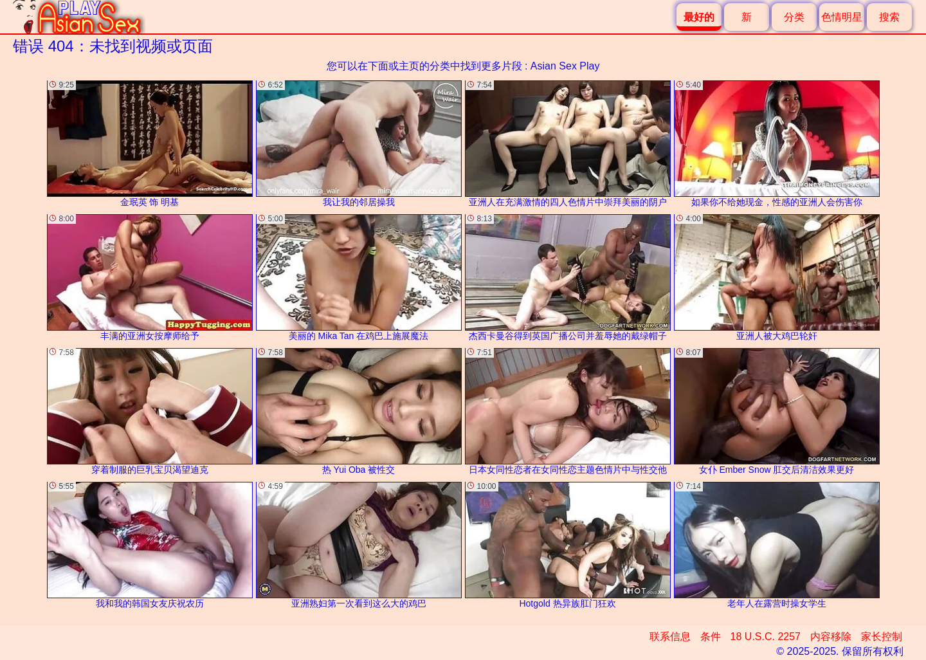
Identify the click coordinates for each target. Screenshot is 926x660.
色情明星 (841, 17)
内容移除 (830, 636)
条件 (710, 636)
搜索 (889, 17)
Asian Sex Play (565, 65)
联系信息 (670, 636)
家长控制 (881, 636)
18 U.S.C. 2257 (766, 636)
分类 (794, 17)
